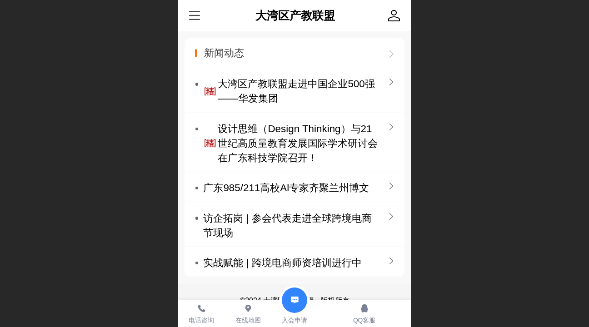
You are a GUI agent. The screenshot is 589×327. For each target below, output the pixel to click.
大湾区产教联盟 (295, 16)
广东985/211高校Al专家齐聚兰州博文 (286, 187)
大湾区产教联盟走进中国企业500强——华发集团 (296, 91)
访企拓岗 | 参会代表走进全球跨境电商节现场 (287, 225)
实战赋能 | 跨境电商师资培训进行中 (282, 262)
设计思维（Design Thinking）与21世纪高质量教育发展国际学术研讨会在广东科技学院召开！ (298, 143)
